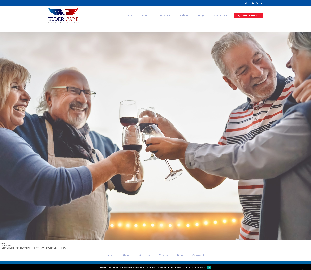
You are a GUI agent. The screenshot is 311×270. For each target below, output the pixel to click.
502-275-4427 (251, 14)
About (145, 14)
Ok (209, 266)
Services (165, 14)
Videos (184, 14)
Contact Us (220, 14)
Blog (201, 14)
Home (128, 14)
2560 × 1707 (5, 242)
